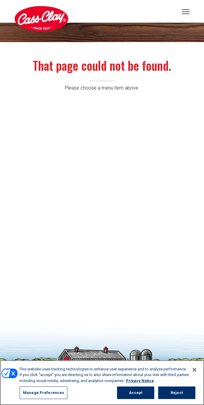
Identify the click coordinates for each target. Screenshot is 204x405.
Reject (177, 392)
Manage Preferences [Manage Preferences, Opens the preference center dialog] (43, 392)
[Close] (194, 369)
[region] (102, 382)
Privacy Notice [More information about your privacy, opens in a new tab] (140, 380)
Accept (136, 392)
